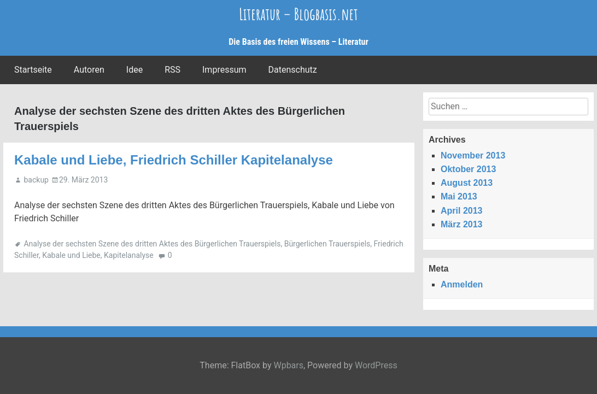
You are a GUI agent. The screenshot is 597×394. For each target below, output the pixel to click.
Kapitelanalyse (129, 255)
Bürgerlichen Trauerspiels (327, 243)
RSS (172, 69)
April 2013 (461, 210)
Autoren (89, 69)
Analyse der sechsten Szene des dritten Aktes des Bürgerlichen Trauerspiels (152, 243)
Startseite (33, 69)
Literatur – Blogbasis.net (298, 14)
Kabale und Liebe (71, 255)
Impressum (224, 69)
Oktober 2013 (468, 169)
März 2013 (462, 224)
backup (36, 179)
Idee (134, 69)
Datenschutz (292, 69)
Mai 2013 (459, 196)
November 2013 (473, 155)
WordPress (376, 365)
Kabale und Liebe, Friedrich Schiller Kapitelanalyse (173, 159)
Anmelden (462, 284)
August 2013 (467, 182)
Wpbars (288, 365)
